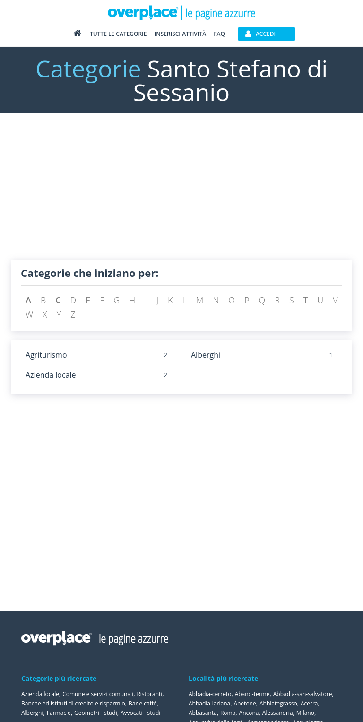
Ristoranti (149, 694)
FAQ (219, 34)
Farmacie (59, 713)
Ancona (249, 713)
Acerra (309, 703)
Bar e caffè (143, 703)
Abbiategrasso (278, 703)
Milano (305, 713)
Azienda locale (51, 375)
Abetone (244, 703)
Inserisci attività (180, 34)
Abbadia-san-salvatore (302, 694)
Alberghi (205, 355)
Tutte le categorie (118, 34)
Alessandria (277, 713)
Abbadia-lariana (209, 703)
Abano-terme (252, 694)
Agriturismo (46, 355)
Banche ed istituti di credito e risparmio (73, 703)
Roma (227, 713)
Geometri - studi (95, 713)
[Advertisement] (181, 194)
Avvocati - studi (140, 713)
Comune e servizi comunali (97, 694)
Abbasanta (203, 713)
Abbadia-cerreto (210, 694)
